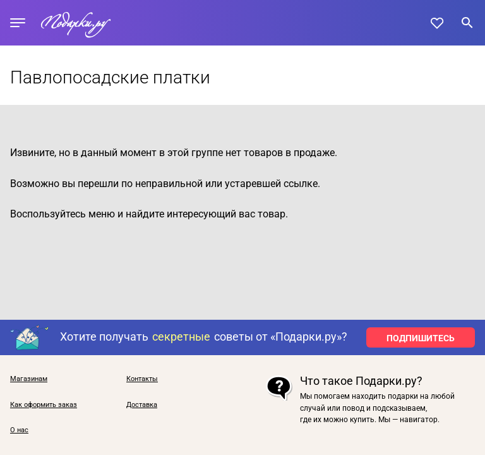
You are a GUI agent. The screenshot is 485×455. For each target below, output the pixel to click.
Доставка (141, 405)
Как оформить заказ (43, 405)
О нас (19, 430)
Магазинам (28, 379)
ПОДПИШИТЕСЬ (420, 338)
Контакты (142, 379)
